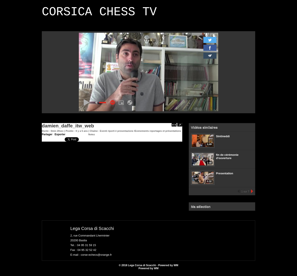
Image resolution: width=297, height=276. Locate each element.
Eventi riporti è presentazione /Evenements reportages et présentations (140, 133)
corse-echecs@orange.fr (96, 257)
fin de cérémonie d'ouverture (227, 159)
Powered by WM (148, 271)
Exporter (60, 137)
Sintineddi (223, 139)
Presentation (224, 176)
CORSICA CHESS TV (99, 13)
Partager (47, 137)
